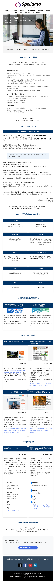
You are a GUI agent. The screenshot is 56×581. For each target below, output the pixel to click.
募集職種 (14, 10)
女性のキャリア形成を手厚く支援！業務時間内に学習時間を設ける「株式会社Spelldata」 (41, 430)
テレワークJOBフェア (13, 510)
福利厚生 (48, 10)
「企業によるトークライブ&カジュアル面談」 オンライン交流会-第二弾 (41, 506)
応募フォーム (36, 12)
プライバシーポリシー (28, 578)
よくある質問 (18, 12)
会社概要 (7, 10)
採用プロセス (31, 10)
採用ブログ (27, 12)
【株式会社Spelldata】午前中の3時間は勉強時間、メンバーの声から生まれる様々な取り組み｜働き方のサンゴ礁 (15, 430)
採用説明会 (23, 10)
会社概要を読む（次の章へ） (28, 547)
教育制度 (40, 10)
